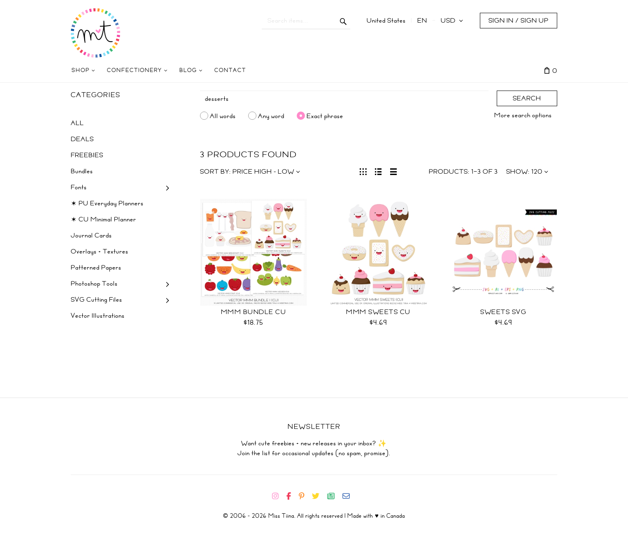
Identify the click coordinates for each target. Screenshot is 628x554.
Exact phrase (325, 116)
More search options (523, 115)
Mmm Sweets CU (378, 312)
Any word (271, 116)
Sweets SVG (503, 312)
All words (223, 116)
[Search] (344, 99)
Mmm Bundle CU (253, 312)
